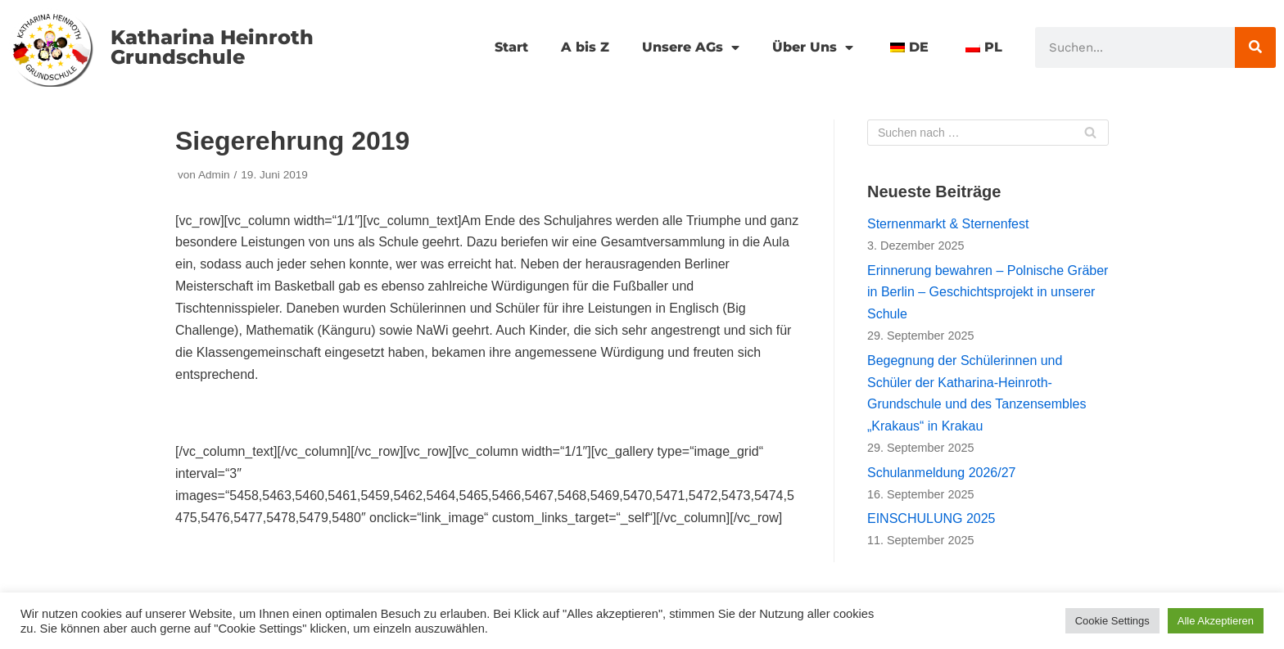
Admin (214, 175)
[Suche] (1255, 47)
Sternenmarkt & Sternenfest (948, 224)
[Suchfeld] (988, 132)
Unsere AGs (690, 47)
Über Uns (812, 47)
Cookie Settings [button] (1112, 621)
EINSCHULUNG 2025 (931, 518)
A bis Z (585, 47)
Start (511, 47)
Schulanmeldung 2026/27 (941, 473)
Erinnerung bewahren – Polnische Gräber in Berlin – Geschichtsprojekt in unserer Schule (987, 293)
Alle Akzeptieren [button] (1216, 621)
